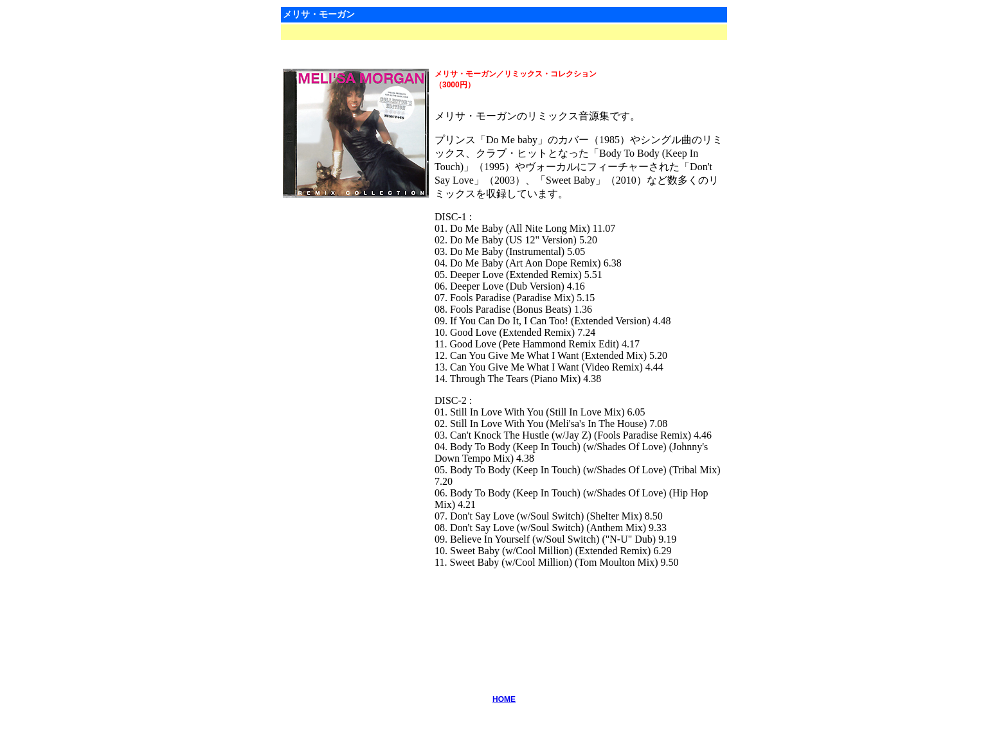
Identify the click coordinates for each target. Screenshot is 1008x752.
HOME (504, 699)
